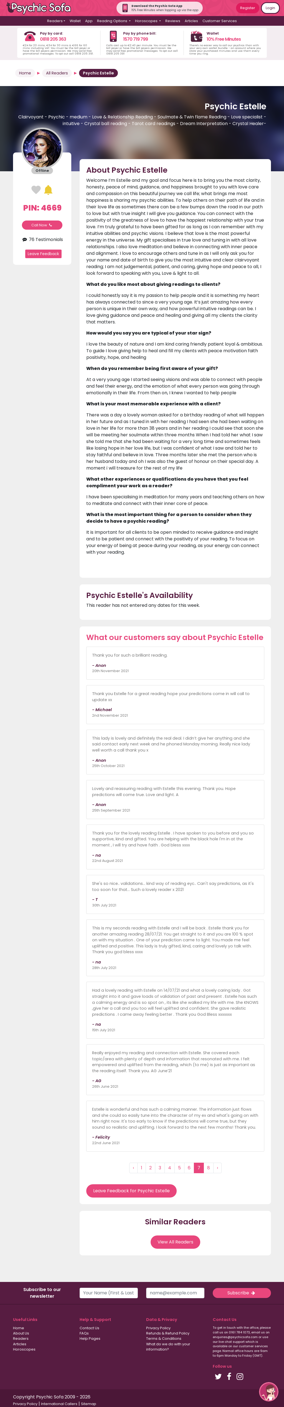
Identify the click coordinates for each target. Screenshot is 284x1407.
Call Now (42, 225)
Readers (21, 1338)
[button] (268, 1391)
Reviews (172, 21)
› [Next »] (217, 1168)
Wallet (75, 21)
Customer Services (219, 21)
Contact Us (89, 1328)
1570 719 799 (135, 39)
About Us (21, 1333)
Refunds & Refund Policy (167, 1333)
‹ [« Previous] (133, 1168)
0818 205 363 (53, 39)
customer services (253, 1346)
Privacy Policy (158, 1328)
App (89, 21)
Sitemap (88, 1403)
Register (247, 8)
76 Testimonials (42, 239)
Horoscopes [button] (146, 21)
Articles (191, 21)
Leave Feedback (43, 253)
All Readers (57, 73)
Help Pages (90, 1338)
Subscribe (241, 1293)
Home (25, 73)
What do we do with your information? (168, 1347)
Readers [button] (55, 21)
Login (270, 8)
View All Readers (175, 1242)
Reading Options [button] (112, 21)
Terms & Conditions (163, 1338)
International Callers (59, 1403)
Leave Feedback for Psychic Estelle (131, 1191)
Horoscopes (24, 1349)
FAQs (84, 1333)
